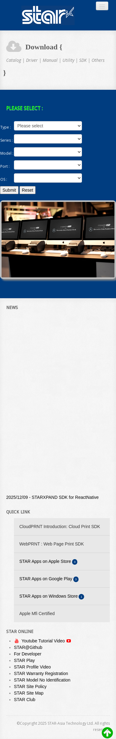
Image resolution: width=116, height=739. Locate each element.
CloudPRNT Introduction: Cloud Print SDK (59, 526)
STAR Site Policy (30, 686)
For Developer (27, 653)
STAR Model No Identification (42, 679)
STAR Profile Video (32, 666)
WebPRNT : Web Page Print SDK (51, 543)
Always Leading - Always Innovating (48, 15)
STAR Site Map (28, 693)
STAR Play (24, 660)
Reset (27, 190)
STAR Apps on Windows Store (51, 597)
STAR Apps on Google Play (49, 579)
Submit (9, 190)
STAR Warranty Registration (41, 673)
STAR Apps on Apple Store (48, 562)
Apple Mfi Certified (37, 613)
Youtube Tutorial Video (44, 640)
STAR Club (24, 699)
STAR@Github (28, 647)
